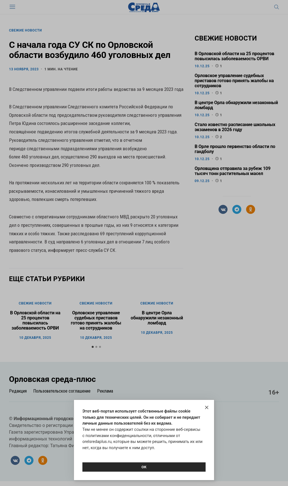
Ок (144, 467)
